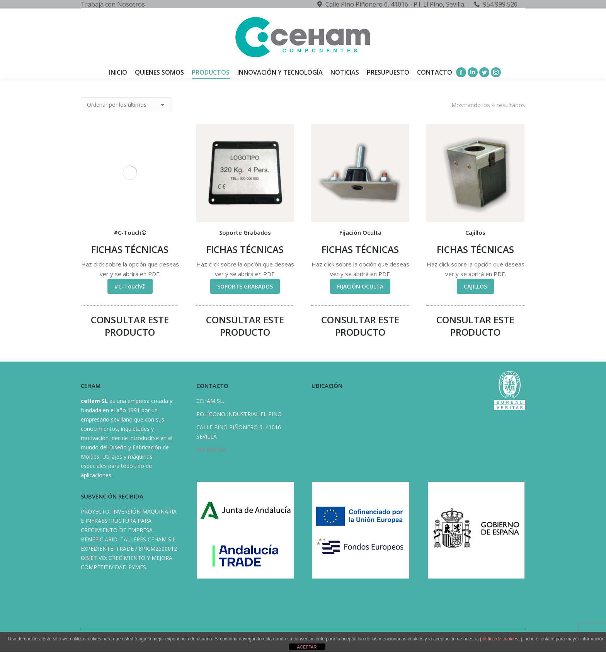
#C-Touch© (130, 232)
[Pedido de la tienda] (125, 104)
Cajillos (475, 232)
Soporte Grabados (245, 232)
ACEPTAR (307, 647)
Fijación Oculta (360, 232)
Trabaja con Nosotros (113, 4)
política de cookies (499, 639)
